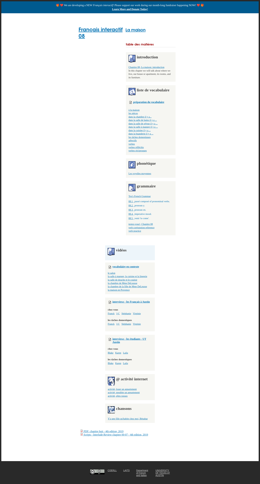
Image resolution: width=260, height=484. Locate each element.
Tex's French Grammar (140, 196)
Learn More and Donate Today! (130, 9)
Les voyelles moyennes (140, 173)
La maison (136, 29)
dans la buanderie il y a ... (141, 133)
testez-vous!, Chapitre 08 (141, 224)
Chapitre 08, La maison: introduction (146, 67)
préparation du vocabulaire (148, 102)
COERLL (112, 470)
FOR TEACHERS (143, 17)
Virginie (137, 313)
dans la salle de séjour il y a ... (143, 123)
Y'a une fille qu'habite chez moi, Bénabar (128, 418)
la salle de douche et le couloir (122, 279)
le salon (111, 273)
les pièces (133, 113)
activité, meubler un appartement (124, 392)
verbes (132, 144)
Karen (118, 352)
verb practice (135, 231)
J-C (118, 313)
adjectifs (133, 140)
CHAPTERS (121, 17)
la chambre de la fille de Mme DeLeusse (127, 286)
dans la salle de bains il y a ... (143, 120)
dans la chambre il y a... (140, 116)
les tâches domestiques (140, 137)
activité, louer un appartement (122, 389)
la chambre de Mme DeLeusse (122, 283)
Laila (125, 352)
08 (82, 36)
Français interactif (101, 29)
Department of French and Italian (142, 473)
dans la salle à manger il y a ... (143, 127)
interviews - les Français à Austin (131, 301)
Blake (110, 352)
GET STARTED (100, 17)
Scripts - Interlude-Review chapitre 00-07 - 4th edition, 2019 (114, 434)
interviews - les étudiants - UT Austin (129, 340)
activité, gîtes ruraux (118, 396)
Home (83, 17)
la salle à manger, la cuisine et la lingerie (127, 276)
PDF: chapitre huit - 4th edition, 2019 (101, 431)
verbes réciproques (138, 150)
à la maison (134, 110)
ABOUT (162, 17)
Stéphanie (126, 313)
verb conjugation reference (142, 227)
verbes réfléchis (136, 147)
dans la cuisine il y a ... (140, 130)
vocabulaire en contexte (125, 266)
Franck (111, 313)
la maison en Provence (119, 290)
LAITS (126, 470)
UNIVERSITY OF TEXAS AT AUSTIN (163, 473)
